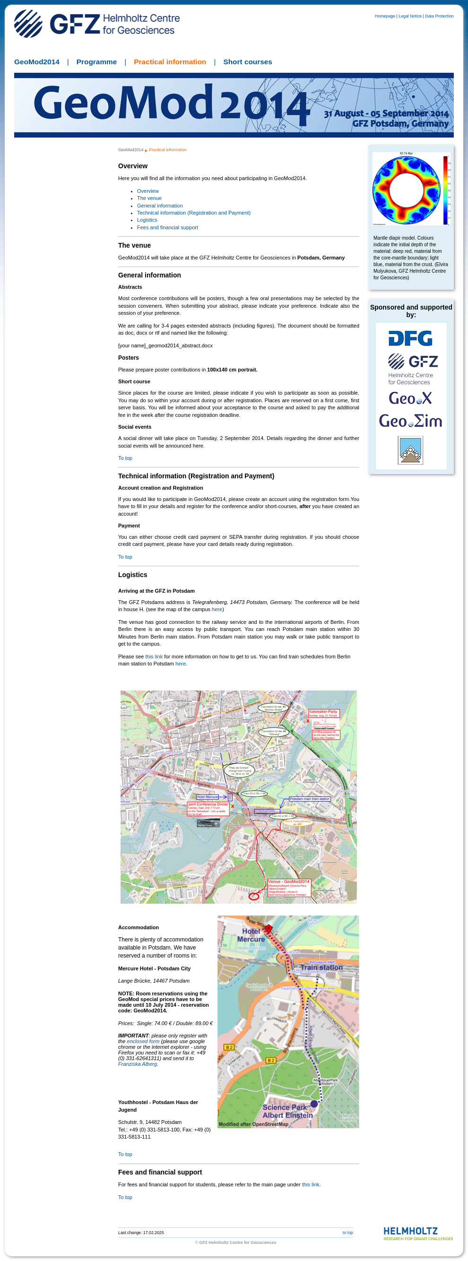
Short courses (247, 62)
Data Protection (439, 16)
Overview (148, 191)
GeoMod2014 (37, 62)
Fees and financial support (167, 227)
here (217, 609)
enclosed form (143, 1041)
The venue (149, 198)
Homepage (385, 16)
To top (125, 458)
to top (348, 1232)
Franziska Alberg (137, 1064)
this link (154, 656)
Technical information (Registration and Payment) (194, 213)
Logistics (147, 220)
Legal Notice (410, 16)
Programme (97, 62)
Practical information (170, 62)
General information (160, 205)
